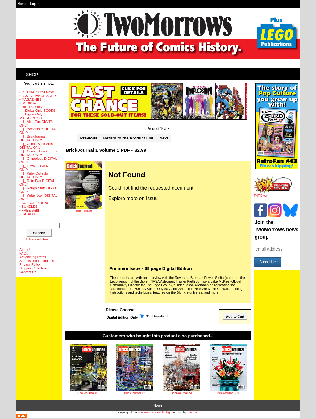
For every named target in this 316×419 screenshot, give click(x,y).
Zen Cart (192, 412)
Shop (32, 74)
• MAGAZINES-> (32, 99)
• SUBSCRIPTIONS (34, 203)
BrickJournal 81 (88, 393)
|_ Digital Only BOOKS (37, 110)
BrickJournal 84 (134, 393)
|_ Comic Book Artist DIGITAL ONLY (36, 145)
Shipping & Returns (34, 268)
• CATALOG (28, 214)
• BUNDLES (28, 206)
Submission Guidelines (36, 261)
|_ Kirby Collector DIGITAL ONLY (34, 175)
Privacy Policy (29, 264)
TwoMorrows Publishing (155, 412)
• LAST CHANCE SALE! (37, 96)
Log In (35, 4)
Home (22, 4)
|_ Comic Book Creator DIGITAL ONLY (38, 153)
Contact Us (27, 272)
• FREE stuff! (29, 210)
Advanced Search (39, 239)
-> (32, 107)
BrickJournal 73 (181, 393)
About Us (26, 250)
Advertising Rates (32, 257)
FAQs (23, 253)
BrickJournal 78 (228, 393)
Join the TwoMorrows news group (276, 230)
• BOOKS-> (28, 103)
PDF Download (156, 316)
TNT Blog (273, 194)
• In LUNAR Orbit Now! (36, 92)
